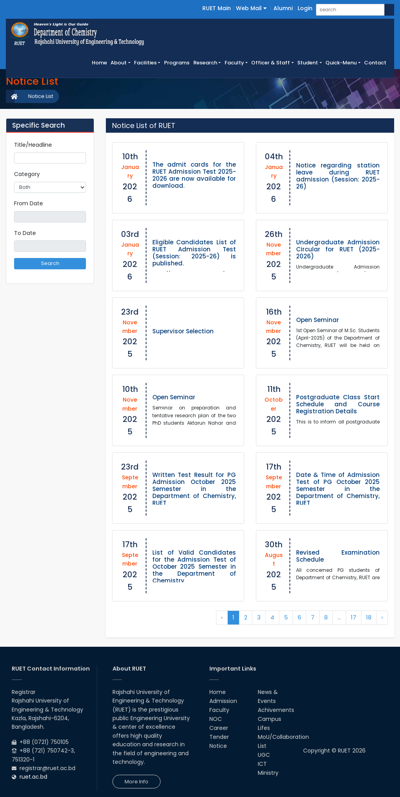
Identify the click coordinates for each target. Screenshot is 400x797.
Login (305, 8)
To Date (25, 233)
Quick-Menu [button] (341, 62)
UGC (264, 755)
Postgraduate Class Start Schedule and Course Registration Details (338, 404)
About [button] (119, 62)
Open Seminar (317, 320)
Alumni (283, 8)
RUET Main (216, 8)
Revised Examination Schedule (338, 556)
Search (50, 263)
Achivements (276, 710)
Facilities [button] (145, 62)
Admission (223, 701)
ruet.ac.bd (33, 777)
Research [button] (205, 62)
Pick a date (83, 216)
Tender (219, 737)
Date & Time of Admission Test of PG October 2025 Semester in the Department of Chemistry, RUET (338, 489)
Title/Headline (33, 145)
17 (353, 617)
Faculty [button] (234, 62)
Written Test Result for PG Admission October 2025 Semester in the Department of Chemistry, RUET (194, 489)
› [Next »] (382, 617)
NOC (215, 719)
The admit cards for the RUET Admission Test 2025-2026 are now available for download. (194, 175)
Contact (375, 62)
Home (100, 62)
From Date (28, 203)
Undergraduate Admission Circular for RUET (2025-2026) (338, 249)
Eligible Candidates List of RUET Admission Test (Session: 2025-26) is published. (194, 252)
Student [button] (307, 62)
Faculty (219, 710)
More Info (136, 781)
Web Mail (251, 8)
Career (218, 728)
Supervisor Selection (183, 331)
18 (368, 617)
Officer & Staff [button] (270, 62)
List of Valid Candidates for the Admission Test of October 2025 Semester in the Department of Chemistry (194, 566)
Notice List (40, 96)
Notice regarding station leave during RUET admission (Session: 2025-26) (338, 175)
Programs (176, 62)
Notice (218, 746)
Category (27, 174)
